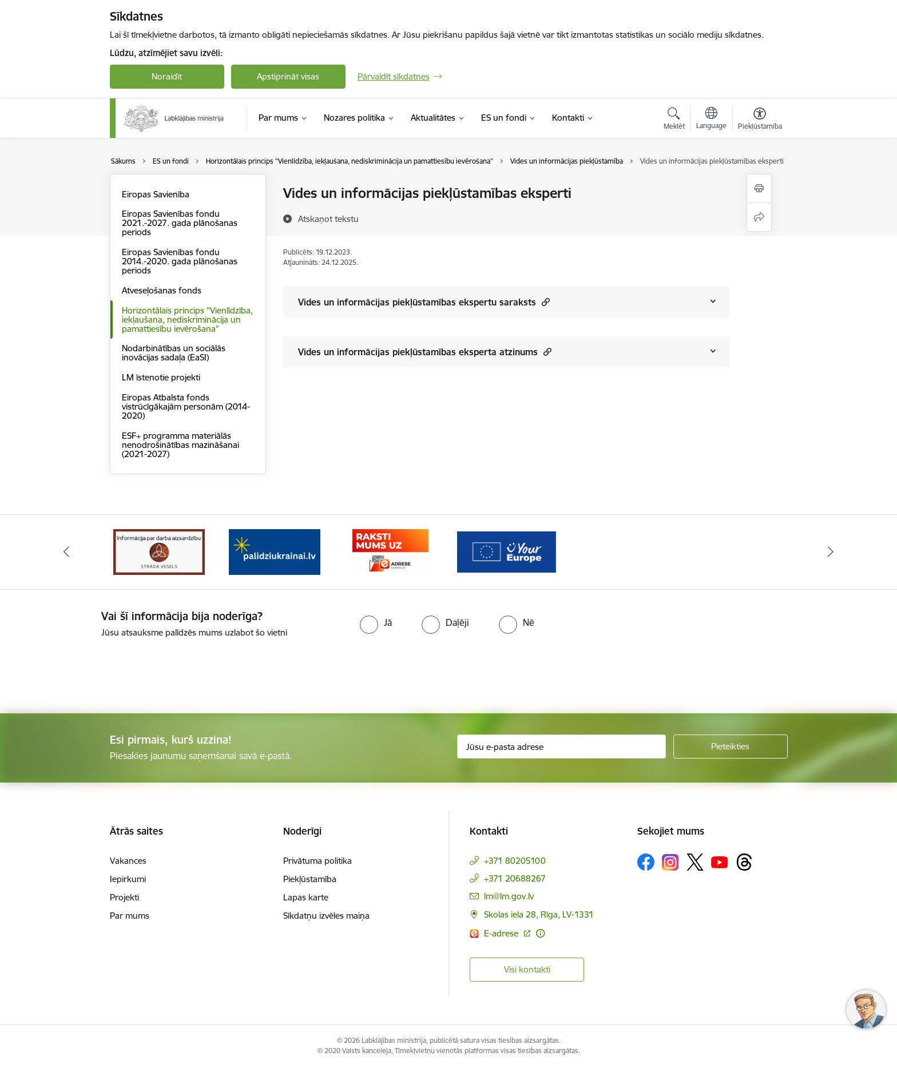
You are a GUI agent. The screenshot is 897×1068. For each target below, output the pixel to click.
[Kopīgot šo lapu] (759, 217)
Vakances (128, 860)
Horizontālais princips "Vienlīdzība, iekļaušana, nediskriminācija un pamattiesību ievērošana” (187, 319)
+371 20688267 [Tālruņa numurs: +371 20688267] (515, 878)
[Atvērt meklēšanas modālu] (674, 120)
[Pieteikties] (730, 747)
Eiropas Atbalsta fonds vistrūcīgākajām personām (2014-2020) (186, 406)
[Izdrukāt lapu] (759, 188)
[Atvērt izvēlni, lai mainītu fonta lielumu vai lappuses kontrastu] (760, 120)
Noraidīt (167, 76)
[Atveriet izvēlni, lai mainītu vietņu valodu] (711, 119)
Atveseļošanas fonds (161, 290)
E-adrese (502, 933)
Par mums (129, 915)
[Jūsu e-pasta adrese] (561, 747)
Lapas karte (305, 897)
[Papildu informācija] (540, 933)
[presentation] (95, 671)
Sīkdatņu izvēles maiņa (326, 915)
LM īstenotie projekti (161, 377)
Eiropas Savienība (155, 194)
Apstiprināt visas (288, 76)
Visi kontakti (527, 969)
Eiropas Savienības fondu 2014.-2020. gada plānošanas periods (179, 261)
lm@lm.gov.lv (509, 896)
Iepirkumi (128, 879)
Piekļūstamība (309, 879)
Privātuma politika (317, 860)
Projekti (124, 897)
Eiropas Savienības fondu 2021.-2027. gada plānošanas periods (179, 222)
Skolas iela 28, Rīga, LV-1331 (539, 914)
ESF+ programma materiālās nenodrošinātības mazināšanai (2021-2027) (180, 444)
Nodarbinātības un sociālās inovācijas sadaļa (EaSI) (173, 353)
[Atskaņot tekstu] (328, 218)
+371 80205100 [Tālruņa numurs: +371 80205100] (515, 860)
